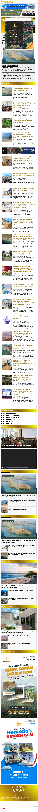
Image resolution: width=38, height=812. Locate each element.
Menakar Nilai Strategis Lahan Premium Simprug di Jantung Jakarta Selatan (23, 123)
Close (32, 19)
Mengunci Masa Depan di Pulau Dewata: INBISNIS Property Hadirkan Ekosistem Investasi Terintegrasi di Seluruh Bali (24, 162)
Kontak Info (16, 808)
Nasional (14, 181)
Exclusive (15, 315)
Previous (4, 153)
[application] (19, 470)
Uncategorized (16, 407)
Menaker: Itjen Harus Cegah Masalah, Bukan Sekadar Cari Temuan (23, 326)
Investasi (14, 126)
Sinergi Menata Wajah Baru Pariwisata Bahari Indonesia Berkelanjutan (15, 597)
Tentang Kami (22, 807)
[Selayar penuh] (34, 479)
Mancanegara (15, 111)
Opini (17, 392)
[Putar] (2, 479)
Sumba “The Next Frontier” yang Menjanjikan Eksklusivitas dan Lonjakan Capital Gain (24, 294)
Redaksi (15, 807)
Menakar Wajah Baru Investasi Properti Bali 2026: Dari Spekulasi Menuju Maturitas (23, 388)
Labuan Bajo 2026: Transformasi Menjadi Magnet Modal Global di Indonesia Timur (23, 357)
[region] (18, 153)
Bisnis (3, 68)
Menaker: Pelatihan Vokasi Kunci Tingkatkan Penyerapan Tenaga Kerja (23, 177)
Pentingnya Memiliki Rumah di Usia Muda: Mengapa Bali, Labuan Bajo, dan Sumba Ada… (17, 643)
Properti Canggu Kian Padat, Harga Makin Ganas (21, 647)
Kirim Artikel (26, 808)
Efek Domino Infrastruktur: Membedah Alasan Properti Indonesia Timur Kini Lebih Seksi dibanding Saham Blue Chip (23, 276)
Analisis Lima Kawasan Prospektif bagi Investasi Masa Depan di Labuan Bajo (23, 91)
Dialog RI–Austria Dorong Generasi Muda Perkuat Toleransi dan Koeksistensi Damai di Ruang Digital (16, 79)
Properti (9, 68)
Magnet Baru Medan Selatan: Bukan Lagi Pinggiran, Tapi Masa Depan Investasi (23, 259)
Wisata (16, 68)
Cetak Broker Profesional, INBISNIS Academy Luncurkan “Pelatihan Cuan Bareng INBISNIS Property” (23, 374)
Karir (21, 808)
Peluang (21, 166)
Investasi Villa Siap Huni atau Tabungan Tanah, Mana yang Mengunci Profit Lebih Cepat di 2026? (23, 228)
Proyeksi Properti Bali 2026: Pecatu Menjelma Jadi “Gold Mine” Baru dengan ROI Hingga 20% (23, 138)
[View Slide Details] (18, 153)
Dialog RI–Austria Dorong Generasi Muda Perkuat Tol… (18, 456)
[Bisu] (32, 479)
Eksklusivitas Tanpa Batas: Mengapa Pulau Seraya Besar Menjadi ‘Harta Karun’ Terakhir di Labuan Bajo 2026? (23, 243)
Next (33, 153)
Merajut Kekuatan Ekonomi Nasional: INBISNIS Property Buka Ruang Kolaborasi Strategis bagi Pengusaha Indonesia (22, 210)
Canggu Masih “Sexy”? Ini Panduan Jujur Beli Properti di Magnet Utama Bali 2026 (23, 342)
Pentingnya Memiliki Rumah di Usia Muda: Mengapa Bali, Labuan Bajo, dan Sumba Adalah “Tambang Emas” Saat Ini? (23, 311)
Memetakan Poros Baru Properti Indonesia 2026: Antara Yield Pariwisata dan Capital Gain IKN (22, 194)
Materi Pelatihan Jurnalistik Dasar (23, 809)
